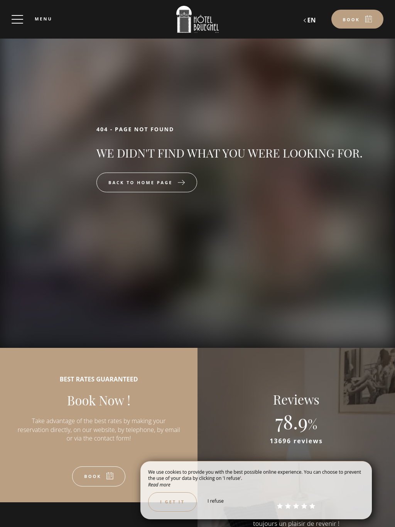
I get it (172, 502)
